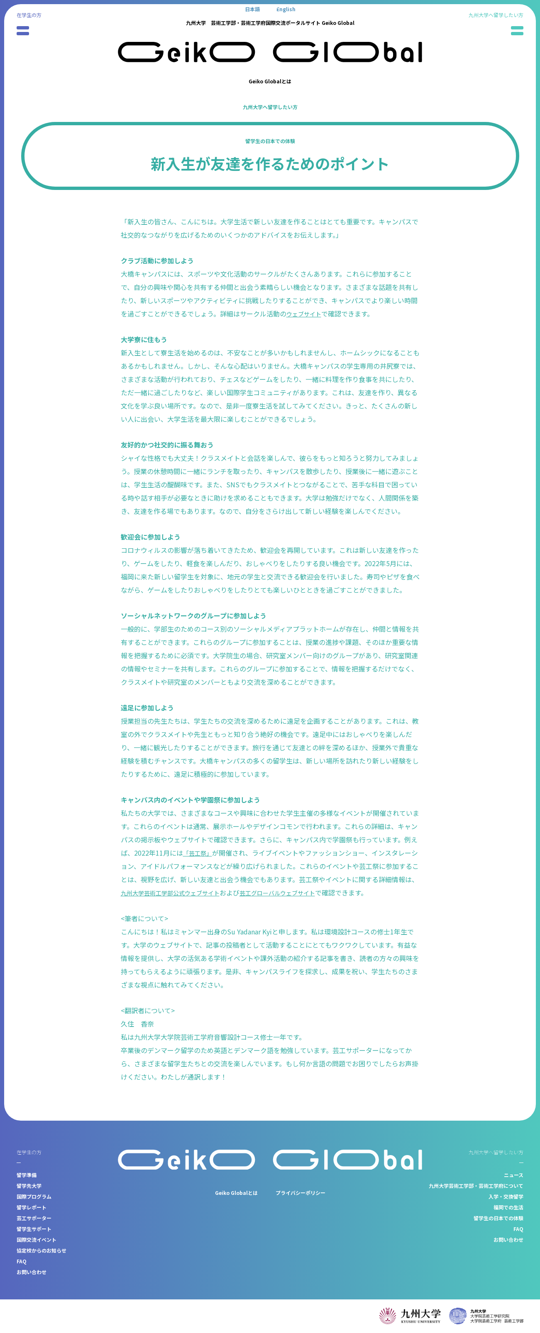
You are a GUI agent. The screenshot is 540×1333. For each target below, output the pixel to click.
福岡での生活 (508, 1207)
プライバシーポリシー (300, 1192)
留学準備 (27, 1174)
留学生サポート (34, 1228)
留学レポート (31, 1207)
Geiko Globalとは (270, 81)
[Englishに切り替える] (286, 9)
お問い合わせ (31, 1271)
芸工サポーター (34, 1217)
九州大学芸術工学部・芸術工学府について (476, 1185)
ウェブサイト (306, 314)
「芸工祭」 (199, 853)
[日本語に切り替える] (252, 9)
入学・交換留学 (506, 1196)
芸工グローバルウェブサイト (310, 893)
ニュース (513, 1174)
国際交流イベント (36, 1239)
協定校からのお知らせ (41, 1250)
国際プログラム (34, 1196)
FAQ (22, 1261)
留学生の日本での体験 (270, 140)
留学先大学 (29, 1185)
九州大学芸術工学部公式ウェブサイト (190, 893)
